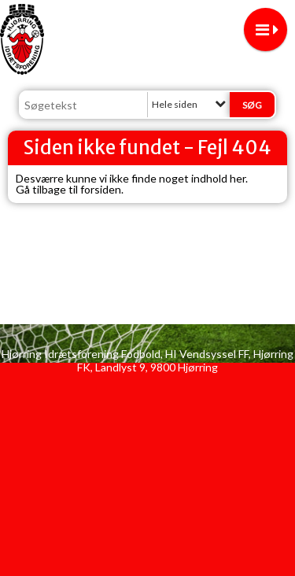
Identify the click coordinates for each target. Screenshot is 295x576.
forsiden (100, 189)
